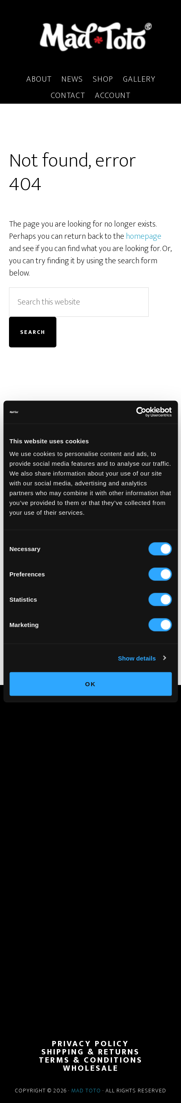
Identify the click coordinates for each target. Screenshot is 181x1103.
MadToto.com (90, 36)
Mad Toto (86, 1090)
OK (90, 683)
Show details (137, 657)
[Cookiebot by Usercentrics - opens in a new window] (136, 412)
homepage (143, 236)
